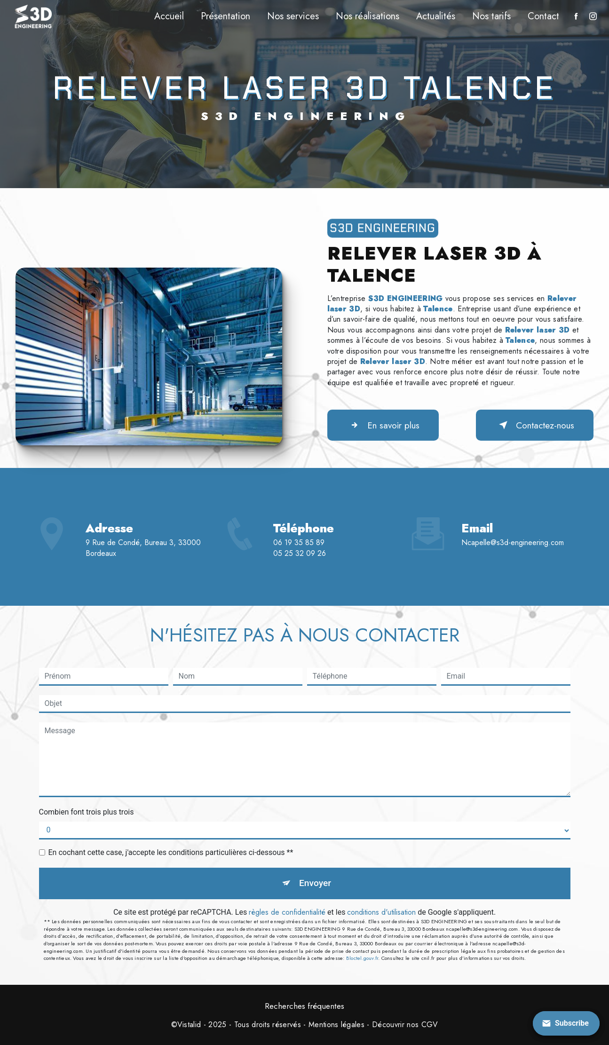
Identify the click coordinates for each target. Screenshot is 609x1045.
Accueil (169, 16)
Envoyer (315, 883)
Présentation (225, 16)
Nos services (293, 16)
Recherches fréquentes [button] (304, 1006)
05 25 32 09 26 (299, 576)
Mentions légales (336, 1025)
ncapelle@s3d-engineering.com (512, 519)
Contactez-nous (534, 425)
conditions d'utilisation (381, 912)
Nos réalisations (367, 16)
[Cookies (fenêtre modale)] (3, 1039)
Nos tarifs (491, 16)
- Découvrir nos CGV (401, 1025)
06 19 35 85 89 (298, 566)
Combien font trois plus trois (86, 812)
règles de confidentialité (287, 912)
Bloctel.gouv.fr (362, 958)
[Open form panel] (566, 1023)
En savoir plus (383, 425)
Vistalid (189, 1025)
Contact (543, 16)
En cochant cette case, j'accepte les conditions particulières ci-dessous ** (170, 852)
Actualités (435, 16)
